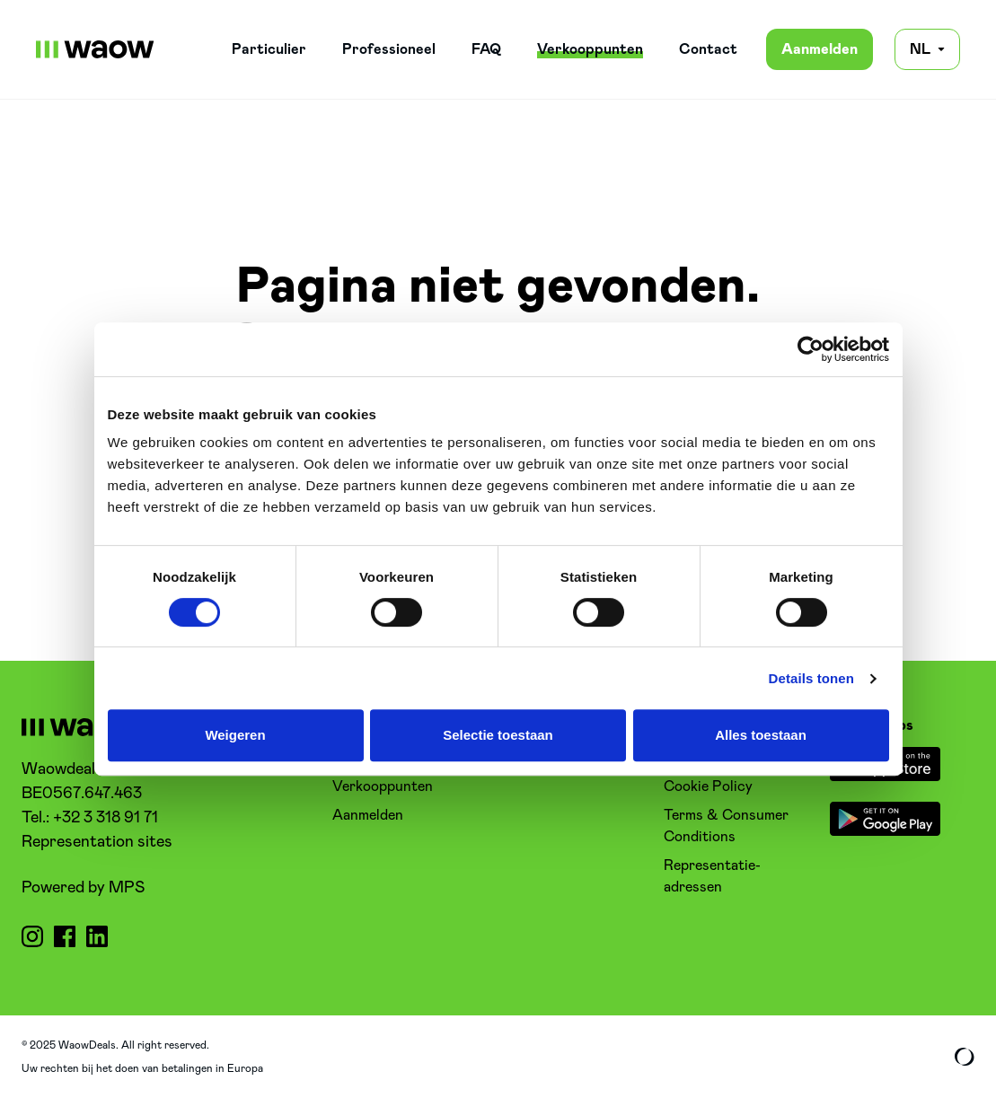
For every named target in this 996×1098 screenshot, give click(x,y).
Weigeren (235, 734)
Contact (708, 49)
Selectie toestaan (498, 734)
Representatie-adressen (712, 876)
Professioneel (389, 49)
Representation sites (97, 842)
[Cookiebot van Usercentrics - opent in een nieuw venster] (810, 349)
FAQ (486, 49)
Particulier (269, 49)
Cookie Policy (708, 786)
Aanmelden (819, 49)
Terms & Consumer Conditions (726, 826)
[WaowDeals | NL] (95, 49)
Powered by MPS (83, 888)
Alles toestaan (760, 734)
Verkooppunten (590, 49)
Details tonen (811, 678)
